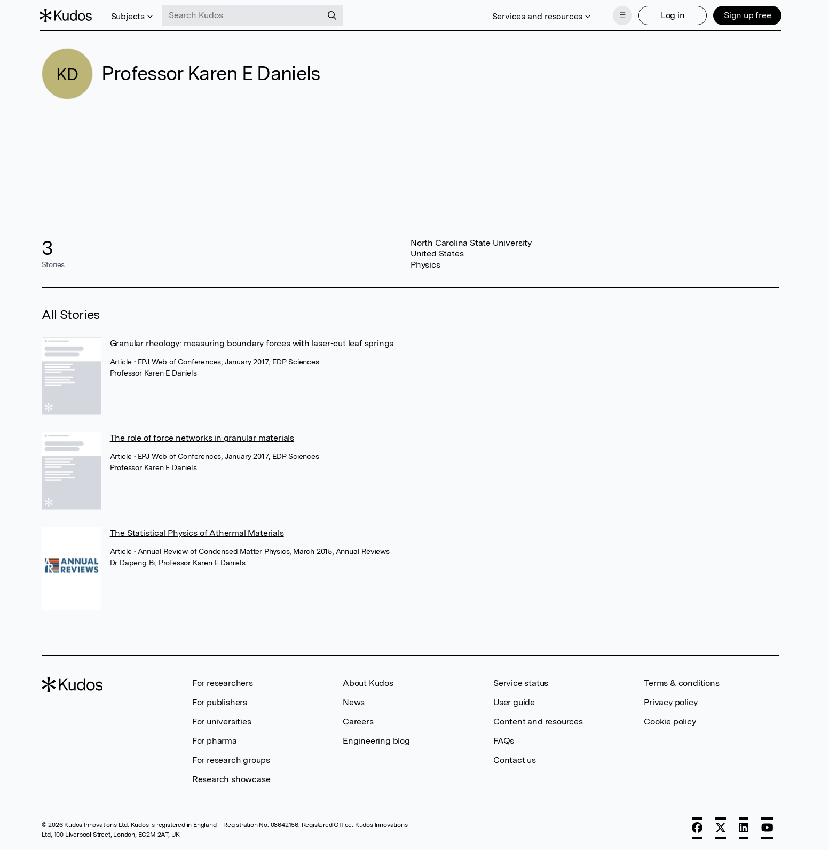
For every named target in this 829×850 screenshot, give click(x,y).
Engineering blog (376, 740)
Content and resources (538, 720)
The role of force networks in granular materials (202, 437)
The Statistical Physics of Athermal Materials (197, 532)
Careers (358, 720)
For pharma (214, 740)
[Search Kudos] (243, 15)
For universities (221, 720)
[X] (720, 827)
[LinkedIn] (743, 827)
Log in (671, 15)
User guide (514, 701)
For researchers (222, 682)
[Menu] (620, 15)
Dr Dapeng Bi (132, 561)
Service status (520, 682)
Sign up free (745, 15)
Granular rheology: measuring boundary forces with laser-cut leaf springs (252, 342)
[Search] (334, 15)
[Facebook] (697, 827)
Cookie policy (670, 720)
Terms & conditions (681, 682)
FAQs (503, 740)
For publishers (219, 701)
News (354, 701)
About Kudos (368, 682)
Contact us (514, 759)
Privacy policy (670, 701)
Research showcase (231, 778)
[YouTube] (767, 827)
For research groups (231, 759)
